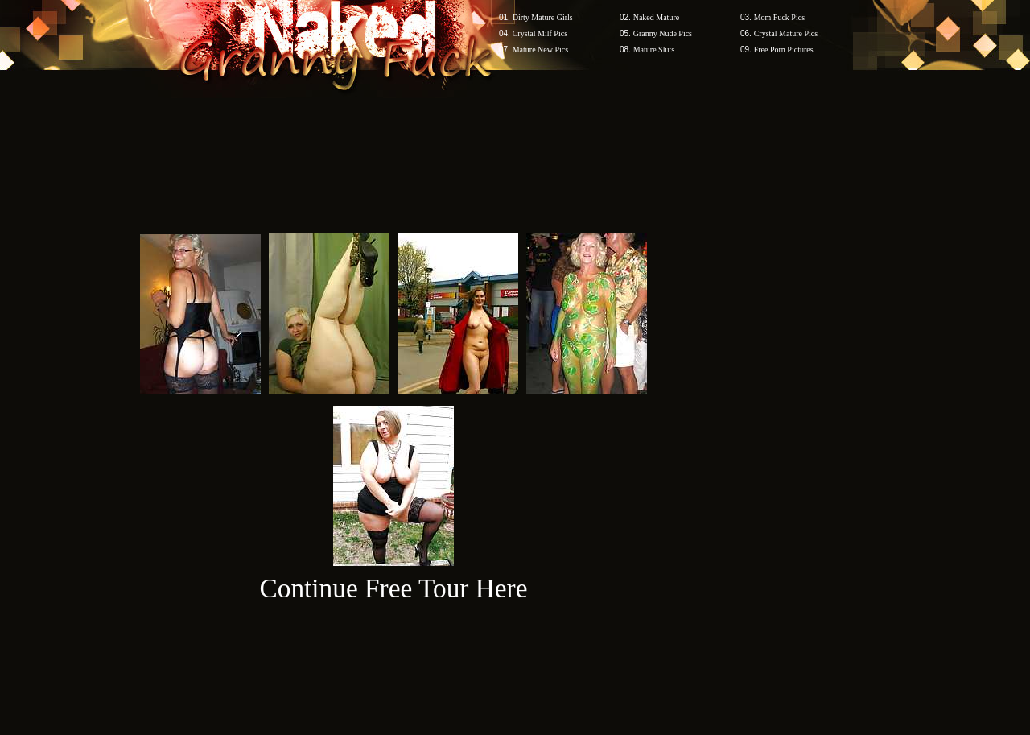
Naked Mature (656, 17)
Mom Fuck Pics (779, 17)
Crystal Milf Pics (540, 33)
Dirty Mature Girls (543, 17)
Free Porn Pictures (784, 49)
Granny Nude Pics (662, 33)
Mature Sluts (653, 49)
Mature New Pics (540, 49)
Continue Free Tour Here (393, 588)
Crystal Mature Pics (786, 33)
